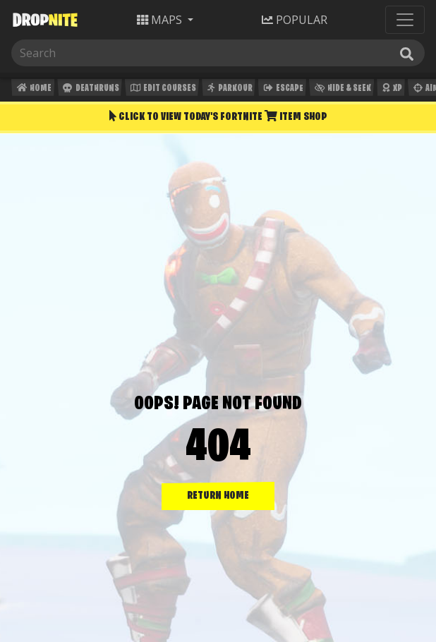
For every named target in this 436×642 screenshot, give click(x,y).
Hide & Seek (341, 90)
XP (390, 90)
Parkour (228, 90)
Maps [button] (161, 20)
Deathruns (89, 90)
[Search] (83, 53)
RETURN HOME (218, 496)
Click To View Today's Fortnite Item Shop (218, 116)
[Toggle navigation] (405, 20)
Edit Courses (162, 90)
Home (33, 90)
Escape (282, 90)
